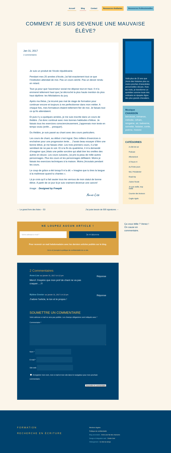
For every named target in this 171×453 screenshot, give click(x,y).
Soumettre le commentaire (95, 385)
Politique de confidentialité (98, 431)
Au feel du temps (105, 442)
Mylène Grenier (37, 295)
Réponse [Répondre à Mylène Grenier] (101, 295)
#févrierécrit (133, 157)
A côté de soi (134, 147)
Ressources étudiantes (112, 8)
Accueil (72, 8)
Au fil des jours (134, 167)
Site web (33, 368)
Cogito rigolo (134, 199)
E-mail (33, 360)
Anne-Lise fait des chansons (110, 435)
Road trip (132, 177)
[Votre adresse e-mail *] (43, 234)
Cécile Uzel (111, 438)
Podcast (132, 152)
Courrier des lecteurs (137, 194)
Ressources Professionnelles (140, 8)
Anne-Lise (34, 275)
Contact (94, 8)
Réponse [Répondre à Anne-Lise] (101, 276)
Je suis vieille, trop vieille (136, 188)
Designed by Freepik (50, 188)
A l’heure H (133, 162)
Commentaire (35, 322)
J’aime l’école (134, 182)
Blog (83, 8)
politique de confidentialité (71, 250)
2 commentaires (30, 55)
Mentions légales (94, 427)
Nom (32, 352)
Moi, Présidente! (135, 172)
